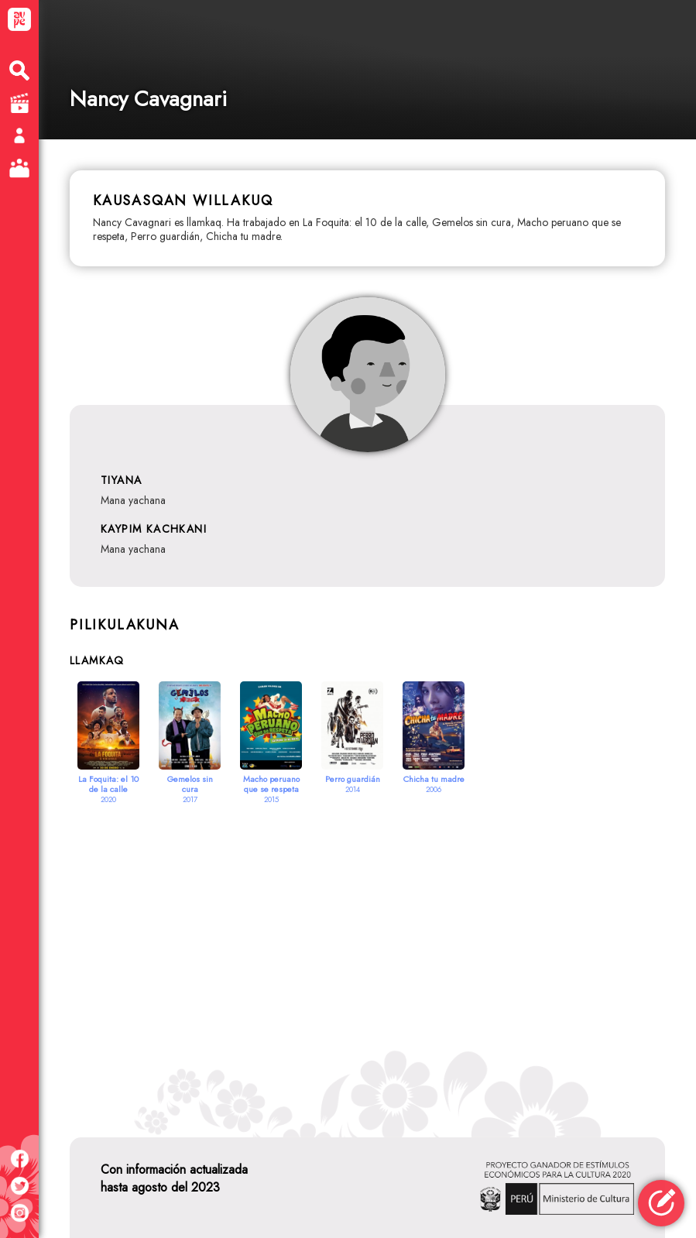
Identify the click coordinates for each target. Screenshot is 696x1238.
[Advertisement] (367, 951)
